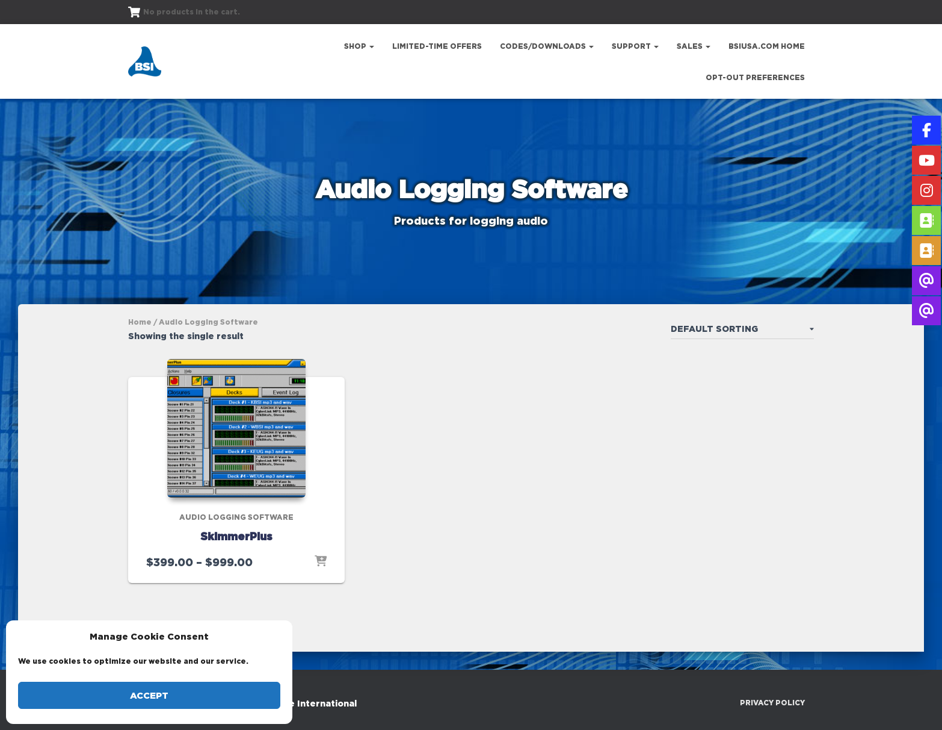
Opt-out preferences (755, 77)
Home (140, 322)
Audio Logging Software (236, 517)
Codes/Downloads (547, 46)
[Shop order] (742, 331)
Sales (693, 46)
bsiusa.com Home (766, 46)
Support (635, 46)
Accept (149, 695)
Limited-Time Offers (437, 46)
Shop (359, 46)
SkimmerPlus (236, 536)
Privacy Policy (772, 703)
